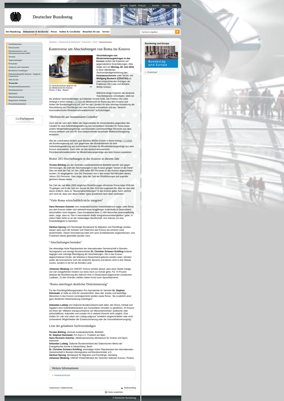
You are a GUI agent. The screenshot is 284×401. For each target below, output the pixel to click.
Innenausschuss (62, 375)
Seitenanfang (130, 388)
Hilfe (174, 5)
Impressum (54, 388)
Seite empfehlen (115, 392)
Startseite (53, 42)
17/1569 (127, 140)
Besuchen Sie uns (91, 31)
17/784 (77, 102)
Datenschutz (67, 388)
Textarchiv (86, 42)
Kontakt (155, 5)
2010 (95, 42)
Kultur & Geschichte (69, 31)
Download (152, 72)
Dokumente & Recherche (69, 42)
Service (105, 31)
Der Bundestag (13, 31)
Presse (54, 31)
